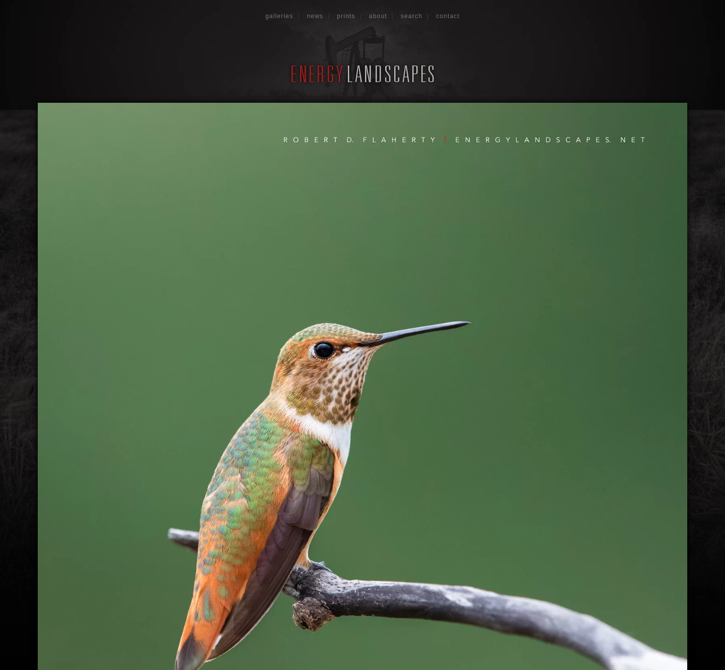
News (315, 16)
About (378, 16)
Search (411, 16)
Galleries (279, 16)
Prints (346, 16)
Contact (448, 16)
